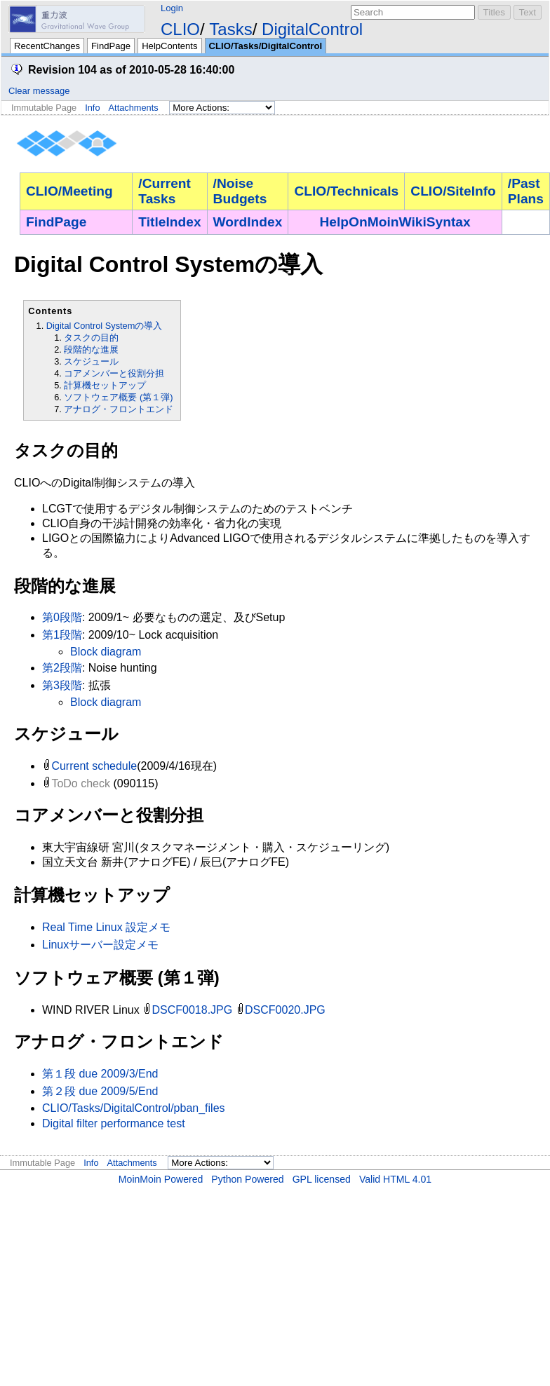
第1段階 (62, 635)
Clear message (38, 91)
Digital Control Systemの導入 (104, 325)
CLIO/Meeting (69, 191)
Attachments (134, 107)
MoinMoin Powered (161, 1179)
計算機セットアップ (105, 385)
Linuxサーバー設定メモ (100, 945)
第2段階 (62, 668)
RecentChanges (47, 46)
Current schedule (94, 766)
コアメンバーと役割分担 (114, 373)
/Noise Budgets (240, 191)
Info (92, 107)
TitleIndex (169, 222)
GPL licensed (322, 1179)
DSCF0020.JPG (285, 1010)
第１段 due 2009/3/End (100, 1074)
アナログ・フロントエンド (118, 409)
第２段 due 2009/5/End (100, 1091)
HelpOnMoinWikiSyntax (395, 222)
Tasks (230, 29)
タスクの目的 (91, 337)
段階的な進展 (91, 349)
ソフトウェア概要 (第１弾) (118, 397)
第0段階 (62, 617)
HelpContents (169, 46)
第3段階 (62, 685)
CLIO (180, 29)
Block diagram (105, 652)
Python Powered (247, 1179)
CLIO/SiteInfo (453, 191)
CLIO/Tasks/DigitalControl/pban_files (133, 1108)
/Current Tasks (164, 191)
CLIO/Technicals (346, 191)
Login (172, 8)
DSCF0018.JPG (192, 1010)
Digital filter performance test (113, 1123)
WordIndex (248, 222)
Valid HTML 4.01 (395, 1179)
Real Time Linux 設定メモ (106, 927)
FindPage (110, 46)
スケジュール (91, 361)
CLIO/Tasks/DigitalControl (265, 46)
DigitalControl (312, 29)
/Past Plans (526, 191)
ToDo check (80, 783)
